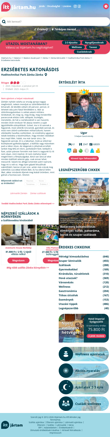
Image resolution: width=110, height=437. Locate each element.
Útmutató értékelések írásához (44, 430)
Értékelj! (42, 29)
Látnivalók (61, 425)
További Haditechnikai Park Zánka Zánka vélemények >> (27, 203)
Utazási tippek (75, 222)
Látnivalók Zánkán (18, 193)
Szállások (65, 265)
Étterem (41, 425)
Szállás (50, 425)
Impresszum (55, 432)
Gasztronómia (68, 291)
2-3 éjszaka (71, 42)
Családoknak (84, 51)
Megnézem (18, 260)
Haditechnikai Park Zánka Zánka (22, 74)
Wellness (77, 47)
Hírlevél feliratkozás (71, 430)
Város (71, 425)
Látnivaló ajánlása (73, 422)
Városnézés (66, 282)
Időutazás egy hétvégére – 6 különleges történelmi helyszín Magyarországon (82, 198)
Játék (42, 6)
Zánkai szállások (38, 193)
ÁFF (40, 427)
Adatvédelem (50, 427)
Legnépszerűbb (66, 190)
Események (66, 299)
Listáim (67, 6)
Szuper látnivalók (67, 188)
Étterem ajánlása (54, 422)
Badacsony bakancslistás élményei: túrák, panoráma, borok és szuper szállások (80, 231)
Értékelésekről (66, 427)
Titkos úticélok (68, 295)
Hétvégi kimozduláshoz (90, 186)
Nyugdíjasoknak (94, 42)
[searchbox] (55, 21)
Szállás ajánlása (36, 422)
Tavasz (93, 47)
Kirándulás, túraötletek (86, 188)
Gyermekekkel (68, 269)
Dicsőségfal (53, 6)
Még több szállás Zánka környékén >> (28, 267)
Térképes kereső (65, 29)
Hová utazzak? (68, 278)
